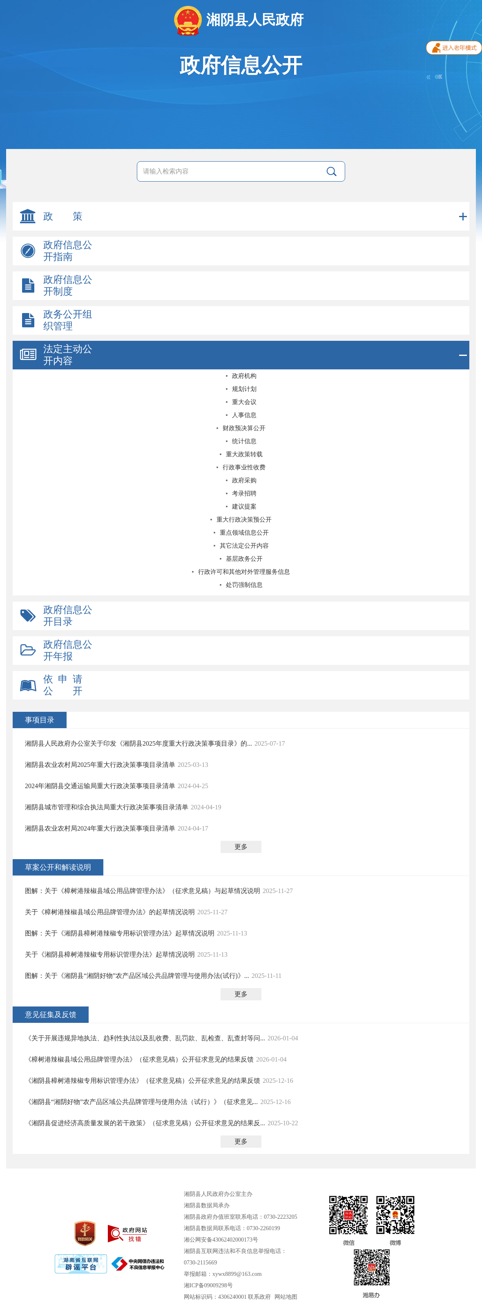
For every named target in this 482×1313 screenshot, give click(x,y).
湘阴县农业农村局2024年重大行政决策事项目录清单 (100, 828)
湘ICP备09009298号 (208, 1285)
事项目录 (39, 720)
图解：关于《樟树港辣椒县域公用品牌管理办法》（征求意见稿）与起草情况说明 (142, 890)
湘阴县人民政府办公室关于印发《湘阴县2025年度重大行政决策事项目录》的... (138, 743)
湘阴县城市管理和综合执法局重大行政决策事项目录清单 (106, 807)
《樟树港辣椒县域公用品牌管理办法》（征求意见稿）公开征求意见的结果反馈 (139, 1059)
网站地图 (285, 1297)
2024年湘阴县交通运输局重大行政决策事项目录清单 (100, 785)
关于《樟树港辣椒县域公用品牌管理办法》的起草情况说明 (110, 912)
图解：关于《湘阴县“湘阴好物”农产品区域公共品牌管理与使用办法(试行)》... (137, 975)
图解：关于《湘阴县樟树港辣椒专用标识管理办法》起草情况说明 (119, 933)
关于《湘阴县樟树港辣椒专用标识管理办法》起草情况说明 (110, 954)
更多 (241, 846)
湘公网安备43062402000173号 (221, 1240)
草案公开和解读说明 (58, 867)
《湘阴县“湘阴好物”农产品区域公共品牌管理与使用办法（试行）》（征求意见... (141, 1101)
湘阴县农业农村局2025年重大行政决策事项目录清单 (100, 764)
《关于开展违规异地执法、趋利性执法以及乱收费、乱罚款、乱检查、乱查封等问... (145, 1038)
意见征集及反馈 (50, 1015)
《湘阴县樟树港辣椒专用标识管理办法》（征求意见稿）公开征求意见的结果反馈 (142, 1080)
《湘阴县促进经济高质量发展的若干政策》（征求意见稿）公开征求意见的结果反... (145, 1123)
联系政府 (259, 1297)
